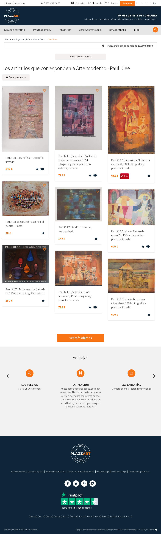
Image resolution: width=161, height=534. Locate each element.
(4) (88, 516)
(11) (104, 516)
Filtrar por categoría (80, 56)
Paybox (146, 530)
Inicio (6, 39)
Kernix (153, 530)
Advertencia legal (118, 471)
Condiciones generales (138, 471)
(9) (36, 516)
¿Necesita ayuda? (35, 471)
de (146, 3)
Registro (114, 3)
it (150, 3)
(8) (52, 516)
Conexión (127, 3)
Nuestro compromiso (84, 471)
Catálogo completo (21, 39)
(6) (80, 516)
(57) (40, 516)
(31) (56, 516)
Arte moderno (39, 39)
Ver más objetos (80, 338)
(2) (108, 516)
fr (137, 3)
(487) (31, 516)
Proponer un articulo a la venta (59, 471)
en (142, 3)
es (154, 3)
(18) (76, 516)
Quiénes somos (18, 471)
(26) (115, 516)
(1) (68, 516)
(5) (127, 516)
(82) (60, 516)
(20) (123, 516)
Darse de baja (102, 471)
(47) (48, 516)
